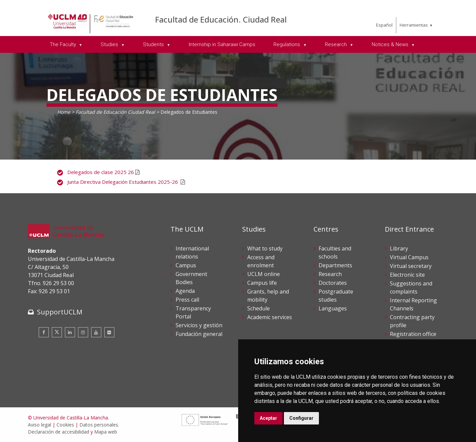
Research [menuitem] (336, 44)
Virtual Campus (409, 257)
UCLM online (263, 274)
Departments (335, 265)
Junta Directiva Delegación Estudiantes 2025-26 (124, 181)
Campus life (262, 282)
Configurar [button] (301, 418)
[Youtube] (96, 332)
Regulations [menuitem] (287, 44)
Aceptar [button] (268, 418)
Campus (186, 265)
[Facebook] (44, 332)
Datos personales (98, 424)
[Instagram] (83, 332)
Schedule (258, 308)
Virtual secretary (411, 266)
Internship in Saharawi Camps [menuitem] (222, 44)
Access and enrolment (260, 261)
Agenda (185, 291)
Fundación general (199, 334)
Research (330, 274)
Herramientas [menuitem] (414, 25)
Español (384, 25)
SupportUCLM (59, 311)
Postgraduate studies (336, 295)
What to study (265, 248)
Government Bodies (191, 278)
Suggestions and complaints (411, 287)
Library (399, 248)
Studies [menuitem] (110, 44)
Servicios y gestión (199, 325)
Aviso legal (39, 424)
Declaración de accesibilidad (58, 432)
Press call (187, 299)
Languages (333, 308)
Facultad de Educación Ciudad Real (115, 112)
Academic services (269, 317)
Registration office (413, 334)
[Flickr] (109, 332)
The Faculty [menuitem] (63, 44)
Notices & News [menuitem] (391, 44)
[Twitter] (57, 332)
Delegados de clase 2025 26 (101, 172)
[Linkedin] (70, 332)
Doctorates (333, 282)
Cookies (65, 424)
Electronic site (407, 274)
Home (63, 112)
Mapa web (105, 432)
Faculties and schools (335, 252)
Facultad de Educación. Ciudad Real (221, 19)
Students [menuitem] (154, 44)
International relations (192, 252)
